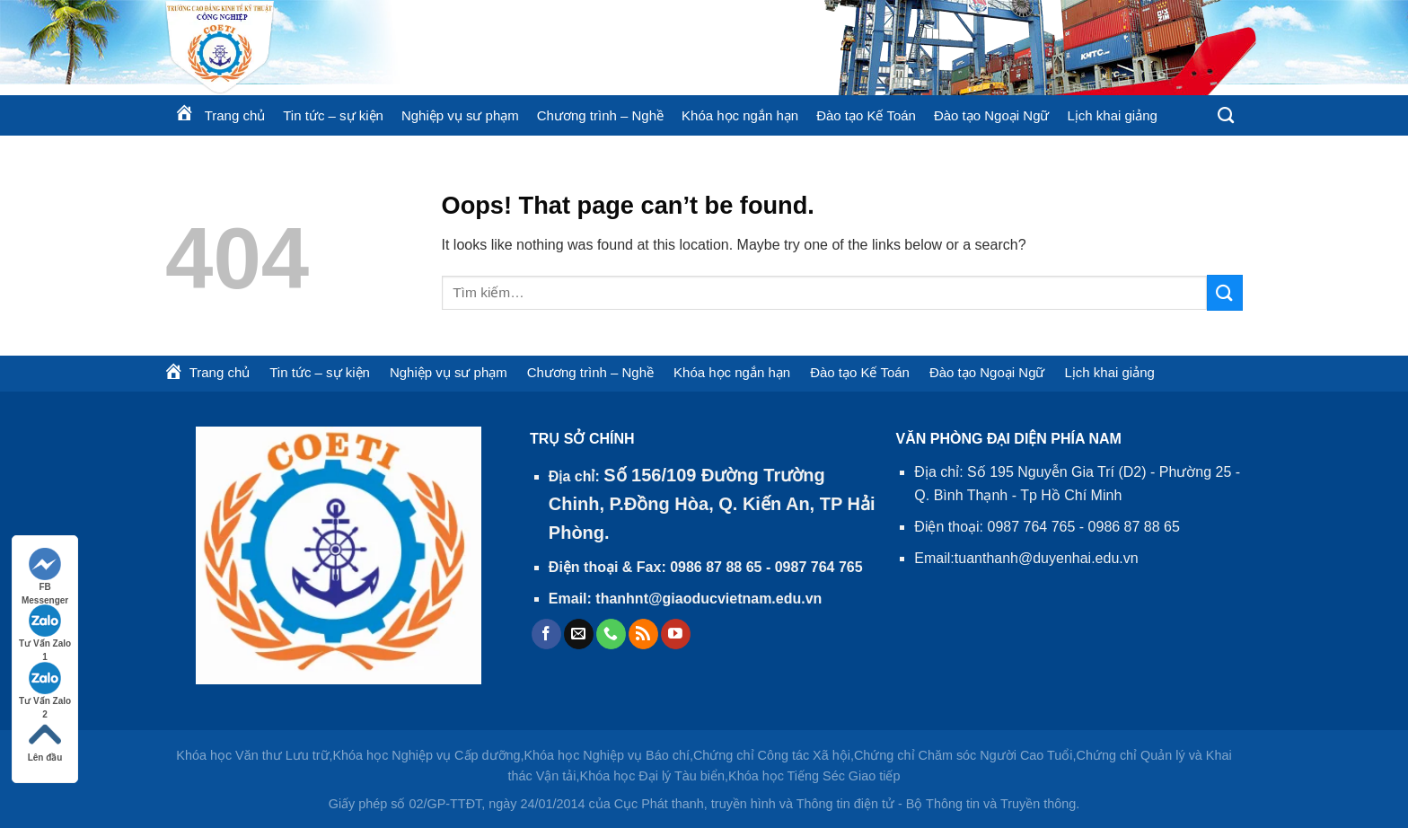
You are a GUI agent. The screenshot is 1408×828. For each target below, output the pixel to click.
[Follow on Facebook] (546, 634)
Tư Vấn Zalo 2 (45, 685)
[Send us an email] (579, 634)
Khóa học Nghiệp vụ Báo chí (607, 755)
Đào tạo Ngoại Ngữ (992, 115)
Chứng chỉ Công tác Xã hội (771, 755)
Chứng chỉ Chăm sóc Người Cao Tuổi (963, 755)
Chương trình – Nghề (600, 115)
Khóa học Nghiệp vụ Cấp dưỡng (427, 755)
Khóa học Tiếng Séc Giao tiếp (814, 776)
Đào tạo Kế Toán (866, 115)
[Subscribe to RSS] (643, 634)
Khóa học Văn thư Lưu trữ (252, 755)
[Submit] (1225, 292)
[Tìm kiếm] (1226, 116)
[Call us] (611, 634)
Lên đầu (45, 740)
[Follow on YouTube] (676, 634)
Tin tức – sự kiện (333, 115)
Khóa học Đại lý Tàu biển (653, 776)
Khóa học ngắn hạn (740, 115)
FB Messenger (45, 571)
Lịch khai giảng (1112, 115)
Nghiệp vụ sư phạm (460, 115)
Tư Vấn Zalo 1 (45, 627)
